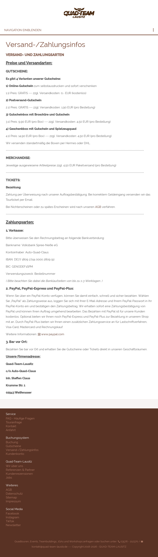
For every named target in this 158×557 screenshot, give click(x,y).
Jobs (9, 477)
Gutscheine (13, 446)
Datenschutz (14, 493)
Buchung (12, 442)
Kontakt (11, 426)
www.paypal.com (51, 334)
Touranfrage (14, 422)
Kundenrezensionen (19, 473)
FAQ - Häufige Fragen (20, 418)
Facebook (12, 513)
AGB (98, 207)
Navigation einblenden (22, 30)
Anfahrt (11, 430)
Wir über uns (14, 466)
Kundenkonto (15, 454)
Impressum (13, 501)
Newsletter (13, 525)
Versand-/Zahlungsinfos (22, 450)
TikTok (10, 521)
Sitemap (11, 497)
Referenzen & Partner (20, 470)
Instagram (12, 517)
